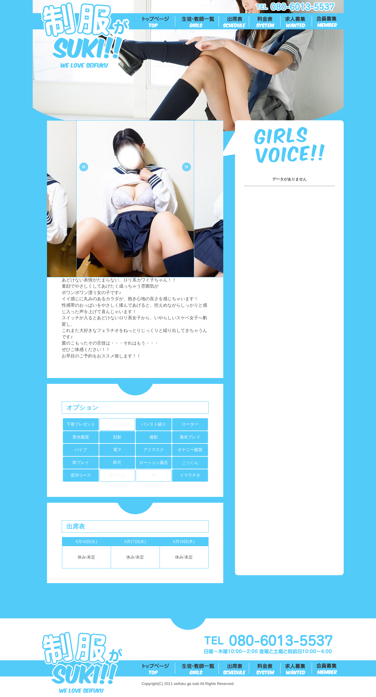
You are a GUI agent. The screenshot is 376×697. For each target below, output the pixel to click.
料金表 (265, 21)
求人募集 (296, 21)
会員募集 (328, 21)
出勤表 (234, 21)
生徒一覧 (197, 21)
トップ (158, 21)
